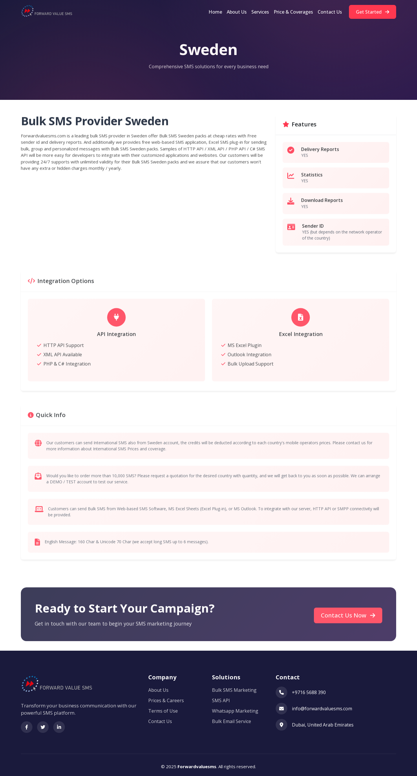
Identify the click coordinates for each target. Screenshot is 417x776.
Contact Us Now (348, 626)
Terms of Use (163, 708)
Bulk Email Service (231, 719)
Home (215, 12)
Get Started (372, 12)
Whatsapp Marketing (235, 708)
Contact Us (330, 12)
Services (260, 12)
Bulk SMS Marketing (234, 688)
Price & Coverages (293, 12)
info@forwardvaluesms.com (322, 706)
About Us (237, 12)
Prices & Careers (166, 698)
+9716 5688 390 (309, 690)
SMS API (221, 698)
